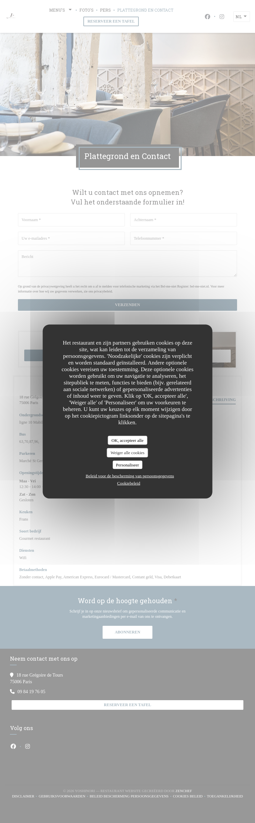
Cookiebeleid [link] (128, 483)
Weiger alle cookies (127, 452)
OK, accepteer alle (127, 440)
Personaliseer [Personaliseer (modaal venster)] (127, 464)
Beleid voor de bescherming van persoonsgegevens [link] (130, 475)
